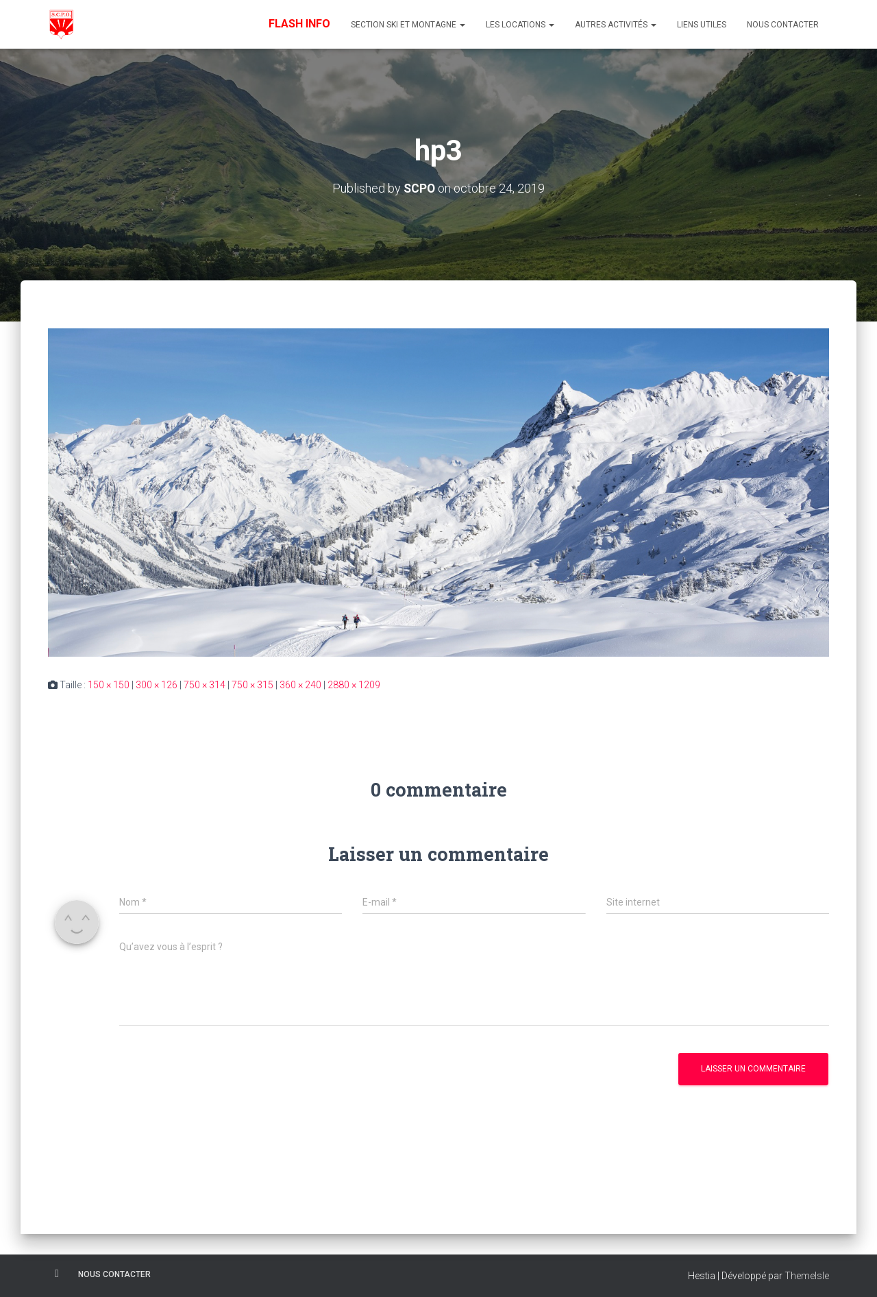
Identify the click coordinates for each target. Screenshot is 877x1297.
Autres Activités (615, 24)
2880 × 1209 (354, 684)
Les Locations (520, 24)
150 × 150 (108, 684)
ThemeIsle (807, 1275)
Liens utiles (701, 24)
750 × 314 (204, 684)
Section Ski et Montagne (408, 24)
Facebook (57, 1273)
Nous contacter (783, 24)
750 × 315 (252, 684)
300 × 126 (156, 684)
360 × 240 (300, 684)
